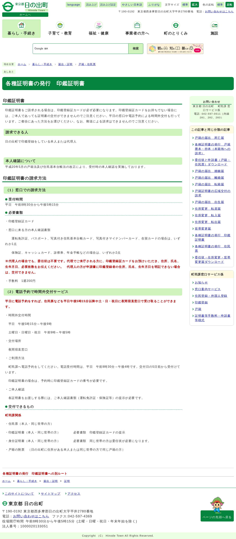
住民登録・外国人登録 (211, 295)
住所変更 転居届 (208, 208)
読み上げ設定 (108, 4)
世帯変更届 (203, 228)
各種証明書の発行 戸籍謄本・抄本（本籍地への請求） (213, 149)
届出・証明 (65, 64)
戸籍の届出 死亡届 (209, 137)
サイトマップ (50, 493)
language (73, 4)
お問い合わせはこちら (219, 11)
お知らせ (201, 282)
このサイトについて (19, 493)
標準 (185, 4)
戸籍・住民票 (87, 64)
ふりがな (154, 4)
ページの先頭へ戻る (217, 517)
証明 (67, 481)
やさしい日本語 (132, 4)
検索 (136, 48)
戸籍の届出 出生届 (209, 202)
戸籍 (198, 309)
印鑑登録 (201, 302)
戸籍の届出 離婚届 (209, 177)
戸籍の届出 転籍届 (209, 184)
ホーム (22, 64)
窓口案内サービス (208, 289)
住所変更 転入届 (208, 215)
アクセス (73, 493)
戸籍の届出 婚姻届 (209, 171)
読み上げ (91, 4)
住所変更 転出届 (208, 222)
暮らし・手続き (42, 64)
